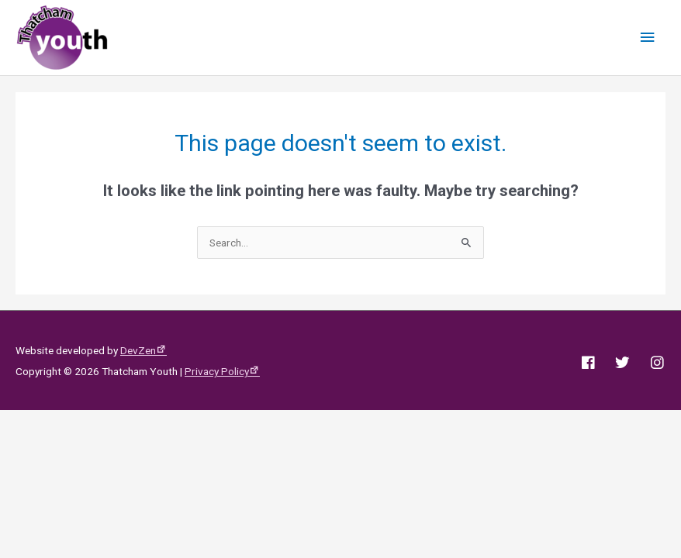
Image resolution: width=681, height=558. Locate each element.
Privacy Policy (217, 371)
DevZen (138, 350)
